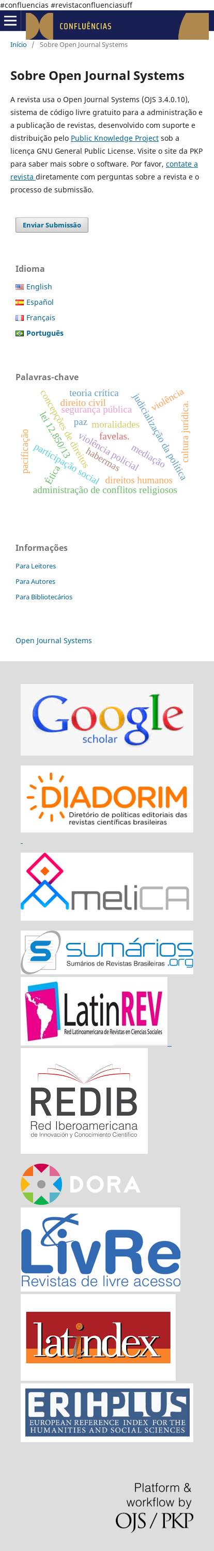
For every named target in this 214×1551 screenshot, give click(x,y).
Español (40, 302)
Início (18, 44)
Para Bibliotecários (44, 596)
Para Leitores (36, 565)
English (39, 286)
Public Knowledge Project (115, 138)
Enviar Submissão (52, 225)
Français (40, 317)
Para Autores (35, 581)
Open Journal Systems (54, 640)
